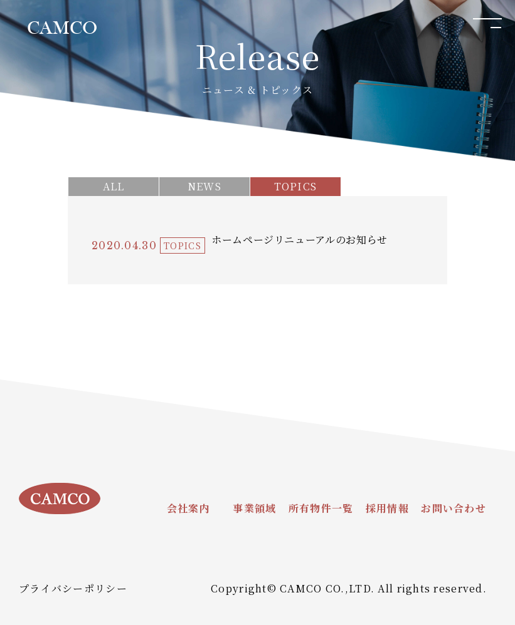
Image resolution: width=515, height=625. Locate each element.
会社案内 (188, 508)
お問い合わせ (453, 508)
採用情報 (387, 508)
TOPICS (295, 186)
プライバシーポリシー (73, 588)
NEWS (204, 186)
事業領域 (254, 508)
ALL (114, 186)
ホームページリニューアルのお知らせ (299, 239)
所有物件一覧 (321, 508)
